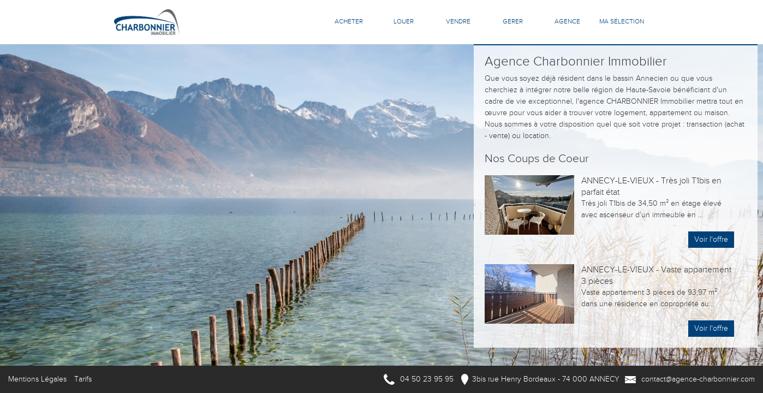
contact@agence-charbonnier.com (698, 379)
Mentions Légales (37, 379)
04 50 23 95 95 (427, 379)
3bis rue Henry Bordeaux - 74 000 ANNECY (545, 379)
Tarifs (83, 379)
